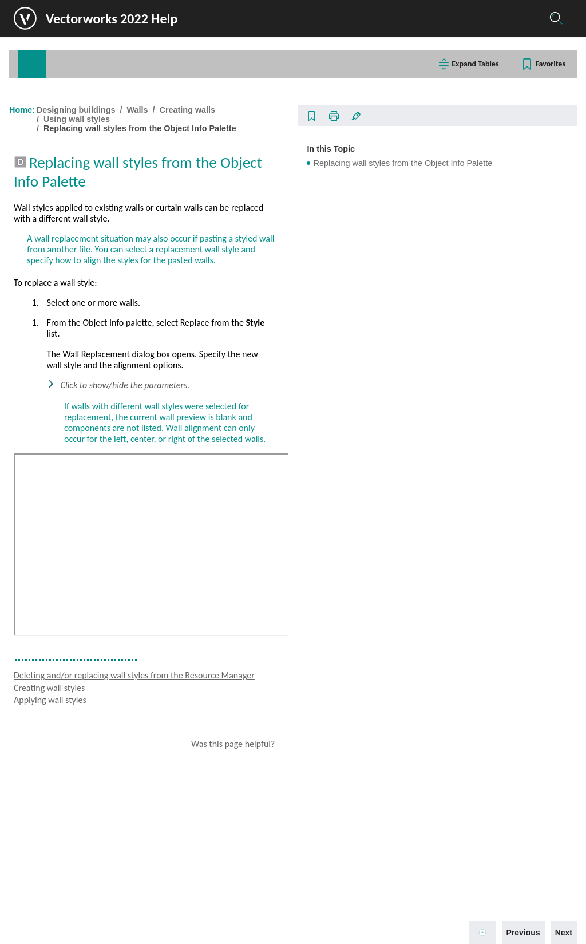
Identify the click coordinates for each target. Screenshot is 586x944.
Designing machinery (63, 870)
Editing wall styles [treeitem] (78, 508)
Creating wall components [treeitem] (85, 373)
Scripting (41, 213)
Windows (48, 727)
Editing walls (59, 656)
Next (554, 928)
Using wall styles (71, 476)
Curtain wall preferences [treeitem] (83, 424)
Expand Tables (465, 64)
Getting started (52, 122)
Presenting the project (65, 889)
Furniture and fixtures (68, 798)
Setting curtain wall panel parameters (102, 459)
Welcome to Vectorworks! (71, 103)
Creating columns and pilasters (89, 674)
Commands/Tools (110, 64)
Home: (233, 109)
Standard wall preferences (85, 355)
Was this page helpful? (356, 861)
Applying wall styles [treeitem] (80, 524)
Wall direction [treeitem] (66, 338)
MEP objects (54, 816)
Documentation (53, 907)
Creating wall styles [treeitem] (80, 492)
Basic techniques (56, 158)
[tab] (47, 64)
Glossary (173, 64)
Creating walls (62, 303)
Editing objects (52, 195)
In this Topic (454, 144)
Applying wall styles (260, 817)
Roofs (42, 709)
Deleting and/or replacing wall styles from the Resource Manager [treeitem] (116, 544)
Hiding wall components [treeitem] (82, 390)
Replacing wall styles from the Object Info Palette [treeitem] (116, 567)
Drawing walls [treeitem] (67, 321)
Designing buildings (61, 250)
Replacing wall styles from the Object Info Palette (350, 128)
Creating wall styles (259, 805)
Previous (514, 928)
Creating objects (55, 176)
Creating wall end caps (80, 407)
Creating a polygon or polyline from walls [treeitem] (107, 621)
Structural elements (65, 780)
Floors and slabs (60, 268)
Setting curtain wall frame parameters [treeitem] (103, 441)
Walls (41, 286)
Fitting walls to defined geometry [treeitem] (95, 587)
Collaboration (49, 140)
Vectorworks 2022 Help (121, 18)
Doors (42, 745)
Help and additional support (75, 925)
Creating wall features (74, 638)
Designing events (56, 852)
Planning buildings (58, 231)
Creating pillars (63, 692)
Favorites (541, 64)
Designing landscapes (65, 834)
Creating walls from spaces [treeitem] (87, 604)
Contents (47, 64)
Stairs (42, 763)
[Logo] (41, 18)
